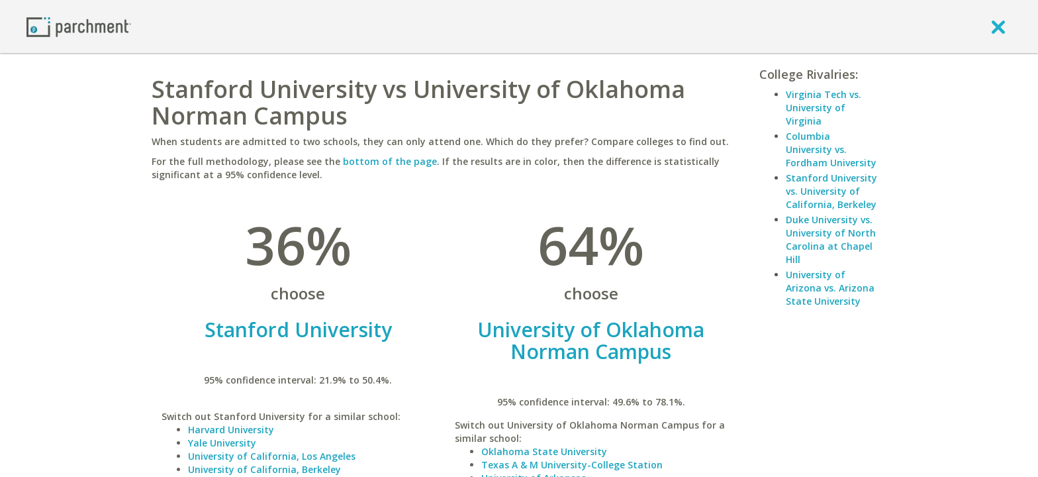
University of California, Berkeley (264, 469)
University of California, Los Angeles (271, 456)
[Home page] (78, 26)
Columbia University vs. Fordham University (831, 149)
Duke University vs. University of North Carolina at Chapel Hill (831, 239)
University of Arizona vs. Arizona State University (830, 287)
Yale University (222, 443)
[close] (998, 26)
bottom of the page (390, 161)
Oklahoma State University (544, 451)
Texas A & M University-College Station (572, 464)
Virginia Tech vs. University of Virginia (823, 107)
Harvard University (231, 429)
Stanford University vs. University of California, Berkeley (831, 191)
